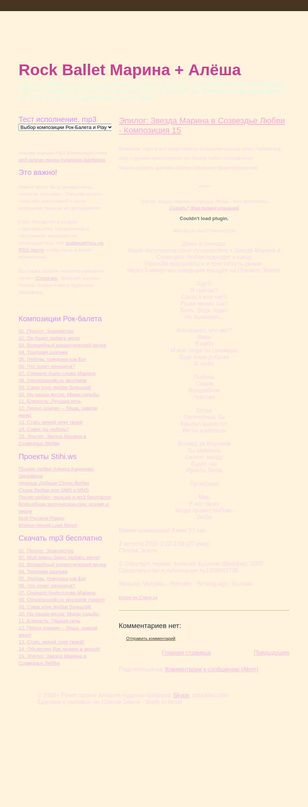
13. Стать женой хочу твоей (51, 422)
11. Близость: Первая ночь (50, 621)
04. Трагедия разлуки (43, 352)
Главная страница (186, 653)
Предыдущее (271, 653)
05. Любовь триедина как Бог (52, 359)
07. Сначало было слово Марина (57, 373)
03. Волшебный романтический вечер (62, 345)
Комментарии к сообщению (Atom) (211, 669)
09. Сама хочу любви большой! (55, 387)
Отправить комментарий (151, 638)
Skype (181, 695)
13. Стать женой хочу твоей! (51, 642)
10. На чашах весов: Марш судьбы (59, 394)
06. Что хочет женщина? (47, 366)
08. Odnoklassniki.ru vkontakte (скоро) (62, 599)
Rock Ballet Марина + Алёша (130, 70)
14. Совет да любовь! (43, 429)
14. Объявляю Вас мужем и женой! (59, 649)
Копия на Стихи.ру (138, 597)
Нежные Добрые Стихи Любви (54, 483)
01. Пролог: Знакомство (46, 331)
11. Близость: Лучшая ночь (50, 401)
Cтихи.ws (46, 278)
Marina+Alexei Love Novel (48, 525)
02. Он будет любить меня (49, 338)
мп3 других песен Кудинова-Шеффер (62, 160)
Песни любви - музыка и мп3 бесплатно (65, 497)
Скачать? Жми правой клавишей (204, 208)
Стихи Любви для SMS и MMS (54, 490)
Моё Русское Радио (41, 518)
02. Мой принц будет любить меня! (59, 557)
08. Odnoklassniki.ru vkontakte (53, 380)
